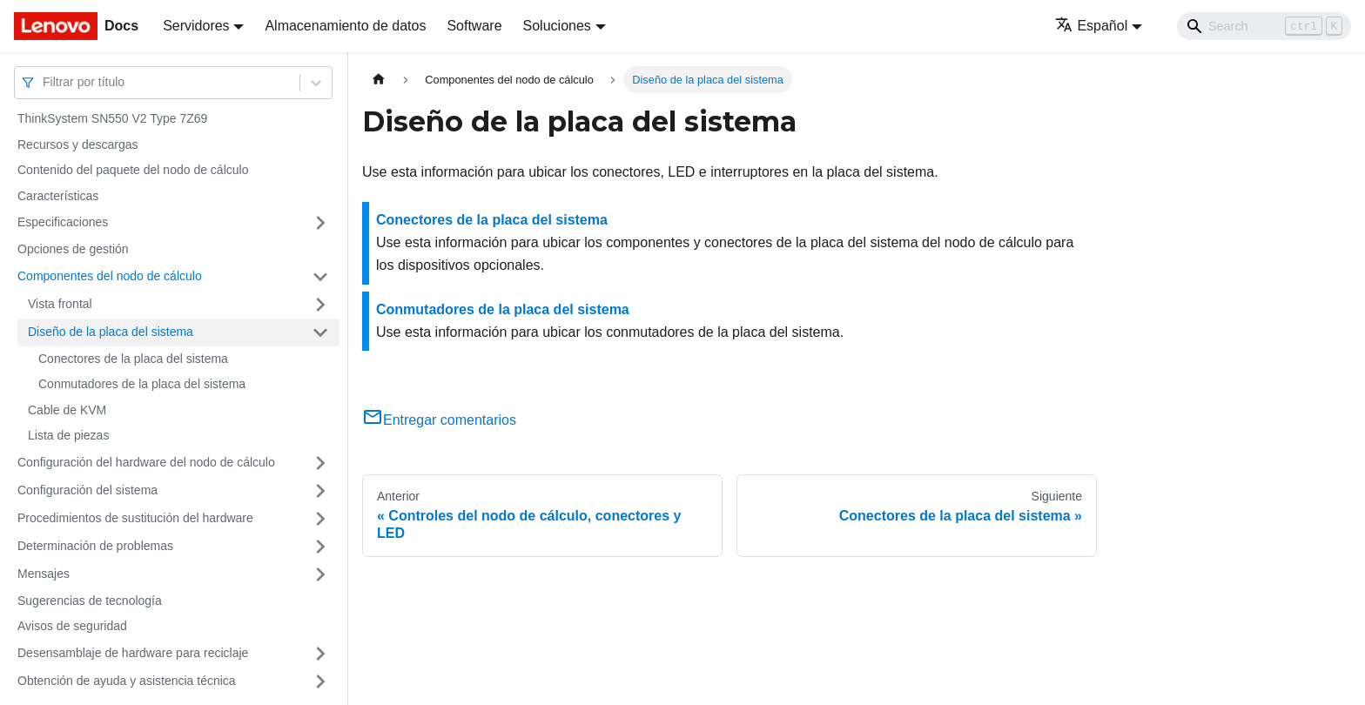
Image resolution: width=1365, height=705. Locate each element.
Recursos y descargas (77, 144)
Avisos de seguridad (72, 626)
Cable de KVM (67, 410)
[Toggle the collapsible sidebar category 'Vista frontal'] (320, 305)
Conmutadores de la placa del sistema (141, 384)
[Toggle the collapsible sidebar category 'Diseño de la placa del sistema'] (320, 332)
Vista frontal (60, 304)
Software (474, 25)
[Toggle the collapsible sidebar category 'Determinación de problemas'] (320, 547)
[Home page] (378, 79)
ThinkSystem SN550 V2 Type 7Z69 (112, 118)
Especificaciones (62, 222)
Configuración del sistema (87, 490)
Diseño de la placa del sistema (110, 332)
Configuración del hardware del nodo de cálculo (146, 462)
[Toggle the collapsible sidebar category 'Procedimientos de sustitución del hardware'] (320, 519)
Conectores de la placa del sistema (133, 359)
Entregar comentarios (439, 420)
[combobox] (44, 82)
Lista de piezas (68, 435)
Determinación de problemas (95, 546)
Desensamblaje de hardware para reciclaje (132, 653)
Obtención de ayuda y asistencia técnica (126, 681)
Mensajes (43, 574)
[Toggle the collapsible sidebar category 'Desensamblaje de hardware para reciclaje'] (320, 654)
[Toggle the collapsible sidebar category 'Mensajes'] (320, 574)
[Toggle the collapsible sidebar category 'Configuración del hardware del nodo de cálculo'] (320, 463)
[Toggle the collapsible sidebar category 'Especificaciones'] (320, 223)
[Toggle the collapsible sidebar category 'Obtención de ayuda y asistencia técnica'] (320, 681)
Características (57, 196)
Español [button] (1091, 25)
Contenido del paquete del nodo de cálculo (132, 170)
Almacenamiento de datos (345, 25)
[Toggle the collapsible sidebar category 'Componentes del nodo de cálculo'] (320, 277)
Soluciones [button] (557, 25)
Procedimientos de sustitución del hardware (135, 518)
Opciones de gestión (73, 249)
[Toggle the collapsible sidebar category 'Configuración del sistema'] (320, 491)
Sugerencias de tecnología (89, 601)
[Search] (1264, 26)
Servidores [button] (196, 25)
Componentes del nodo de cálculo (109, 276)
